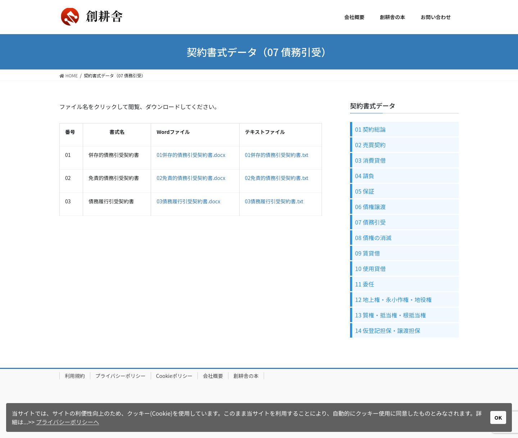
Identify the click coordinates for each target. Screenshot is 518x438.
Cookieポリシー (174, 375)
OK (498, 417)
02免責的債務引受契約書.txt (276, 177)
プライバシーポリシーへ (67, 421)
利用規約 (75, 375)
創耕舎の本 (246, 375)
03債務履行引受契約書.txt (274, 201)
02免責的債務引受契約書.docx (190, 177)
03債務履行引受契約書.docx (188, 201)
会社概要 (213, 375)
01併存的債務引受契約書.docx (190, 154)
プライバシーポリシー (120, 375)
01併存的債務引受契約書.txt (276, 154)
